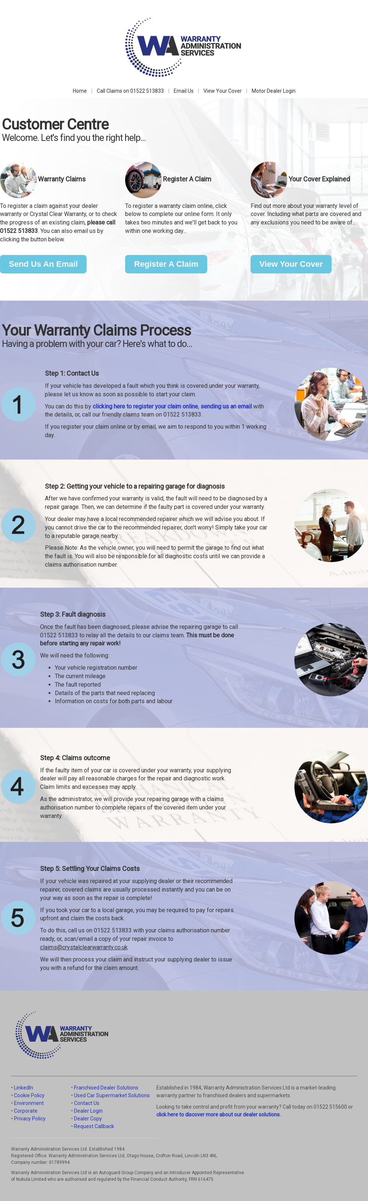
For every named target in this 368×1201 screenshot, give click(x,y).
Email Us (184, 91)
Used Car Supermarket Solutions (112, 1095)
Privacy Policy (30, 1119)
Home (80, 91)
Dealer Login (88, 1111)
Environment (29, 1103)
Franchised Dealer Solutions (106, 1088)
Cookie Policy (29, 1095)
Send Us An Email (43, 264)
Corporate (26, 1111)
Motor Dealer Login (274, 91)
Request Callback (94, 1126)
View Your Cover (223, 91)
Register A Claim (166, 264)
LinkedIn (23, 1088)
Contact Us (86, 1103)
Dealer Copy (88, 1119)
